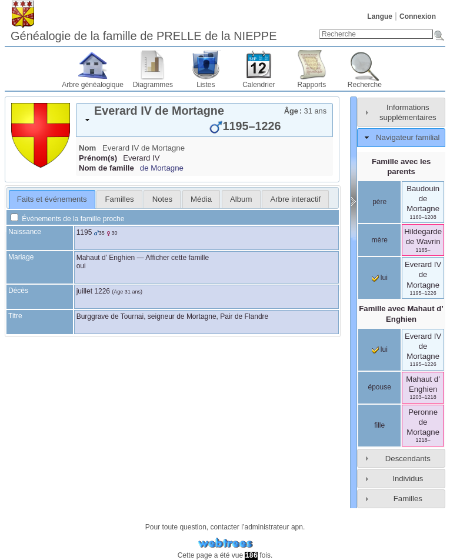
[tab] (204, 120)
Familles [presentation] (119, 199)
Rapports (312, 85)
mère (380, 240)
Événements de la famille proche (67, 219)
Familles (408, 498)
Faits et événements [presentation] (52, 199)
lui (380, 278)
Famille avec (401, 313)
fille (379, 425)
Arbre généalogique (93, 85)
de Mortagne (162, 168)
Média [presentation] (201, 199)
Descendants (408, 458)
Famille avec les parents (401, 166)
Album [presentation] (241, 199)
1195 (84, 232)
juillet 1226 (93, 291)
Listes (205, 85)
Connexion (417, 16)
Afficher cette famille (177, 258)
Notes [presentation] (162, 199)
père (379, 202)
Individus (407, 478)
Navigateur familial (407, 137)
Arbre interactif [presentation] (295, 199)
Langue (379, 16)
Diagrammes (153, 85)
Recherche (365, 85)
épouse (379, 387)
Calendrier (258, 85)
